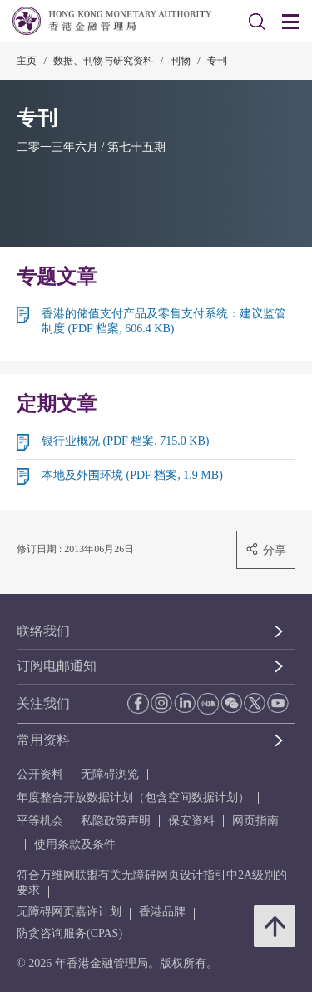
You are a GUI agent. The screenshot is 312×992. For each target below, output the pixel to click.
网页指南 (255, 821)
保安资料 (191, 821)
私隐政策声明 (116, 821)
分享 (265, 549)
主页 (27, 61)
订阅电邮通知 (57, 666)
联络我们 (43, 631)
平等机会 (40, 821)
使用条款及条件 (75, 844)
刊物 (181, 61)
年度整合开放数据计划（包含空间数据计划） (133, 797)
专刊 (217, 61)
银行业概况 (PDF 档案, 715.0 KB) (125, 441)
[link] (257, 21)
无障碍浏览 (110, 774)
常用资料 (43, 740)
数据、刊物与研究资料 (103, 61)
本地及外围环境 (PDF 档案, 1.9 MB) (132, 475)
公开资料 (40, 774)
